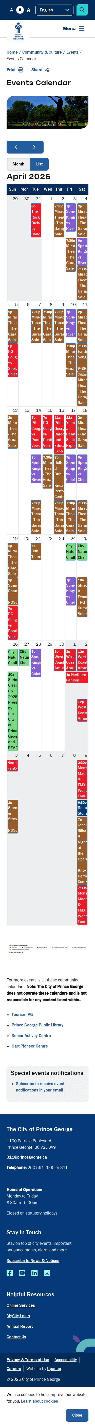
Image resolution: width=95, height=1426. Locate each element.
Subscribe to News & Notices (33, 1260)
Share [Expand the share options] (40, 69)
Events (72, 52)
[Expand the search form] (82, 10)
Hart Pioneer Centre (30, 1046)
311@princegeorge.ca (27, 1157)
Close (77, 1415)
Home (12, 52)
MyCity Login (18, 1315)
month (18, 164)
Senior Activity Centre (31, 1035)
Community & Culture (42, 52)
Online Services (21, 1305)
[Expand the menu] (73, 28)
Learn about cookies (39, 1401)
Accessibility (65, 1359)
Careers (14, 1368)
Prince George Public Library (38, 1025)
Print (15, 69)
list (39, 164)
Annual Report (20, 1326)
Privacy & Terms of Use (28, 1359)
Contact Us (16, 1337)
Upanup (54, 1368)
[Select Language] (54, 10)
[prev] (16, 147)
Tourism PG (22, 1014)
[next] (34, 147)
